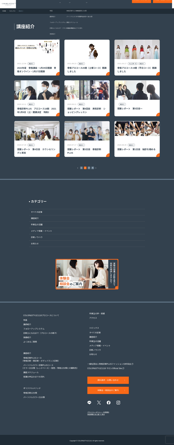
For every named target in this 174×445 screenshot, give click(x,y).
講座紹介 (33, 218)
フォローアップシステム (32, 327)
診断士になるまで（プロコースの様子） (38, 331)
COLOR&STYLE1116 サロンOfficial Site (104, 366)
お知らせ (33, 244)
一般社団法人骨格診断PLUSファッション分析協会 (109, 362)
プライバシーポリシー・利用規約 (98, 410)
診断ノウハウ (35, 237)
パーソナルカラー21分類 (32, 391)
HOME (4, 11)
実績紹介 (25, 335)
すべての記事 (34, 212)
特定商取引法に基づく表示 (96, 413)
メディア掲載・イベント (39, 231)
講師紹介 (25, 322)
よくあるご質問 (28, 340)
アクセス (111, 4)
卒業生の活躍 (35, 225)
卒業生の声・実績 (99, 4)
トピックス (121, 4)
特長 (23, 318)
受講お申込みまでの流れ (32, 372)
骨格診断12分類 (28, 386)
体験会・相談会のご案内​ (162, 4)
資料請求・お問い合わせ (141, 4)
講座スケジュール (29, 368)
